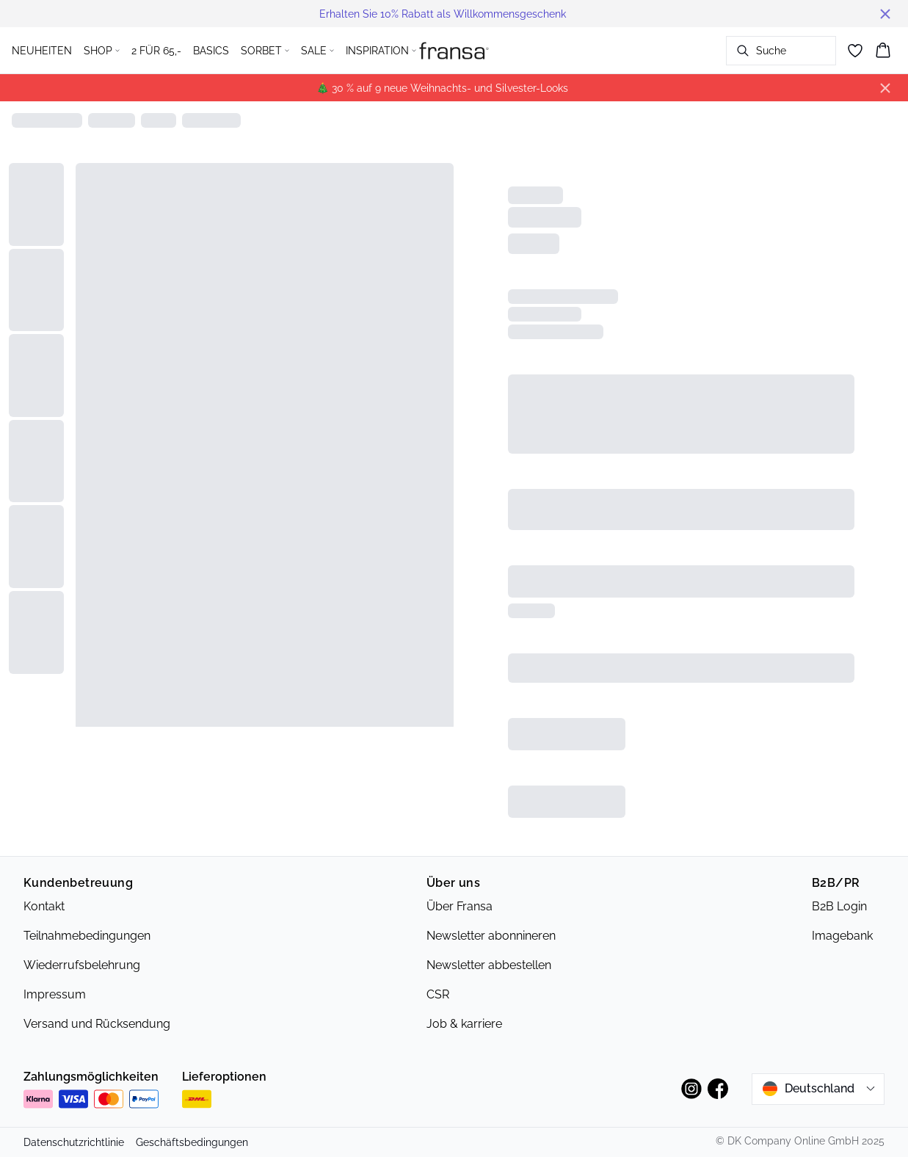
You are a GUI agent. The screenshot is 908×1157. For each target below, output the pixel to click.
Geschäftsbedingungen (192, 1142)
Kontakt (44, 906)
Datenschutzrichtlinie (73, 1142)
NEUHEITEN (42, 51)
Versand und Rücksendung (96, 1024)
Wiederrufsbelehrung (81, 965)
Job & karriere (464, 1024)
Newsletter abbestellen (488, 965)
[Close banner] (885, 14)
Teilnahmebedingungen (86, 936)
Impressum (54, 994)
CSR (437, 994)
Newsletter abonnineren (491, 936)
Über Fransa (459, 906)
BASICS (211, 51)
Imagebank (842, 936)
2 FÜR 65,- (156, 51)
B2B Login (839, 906)
